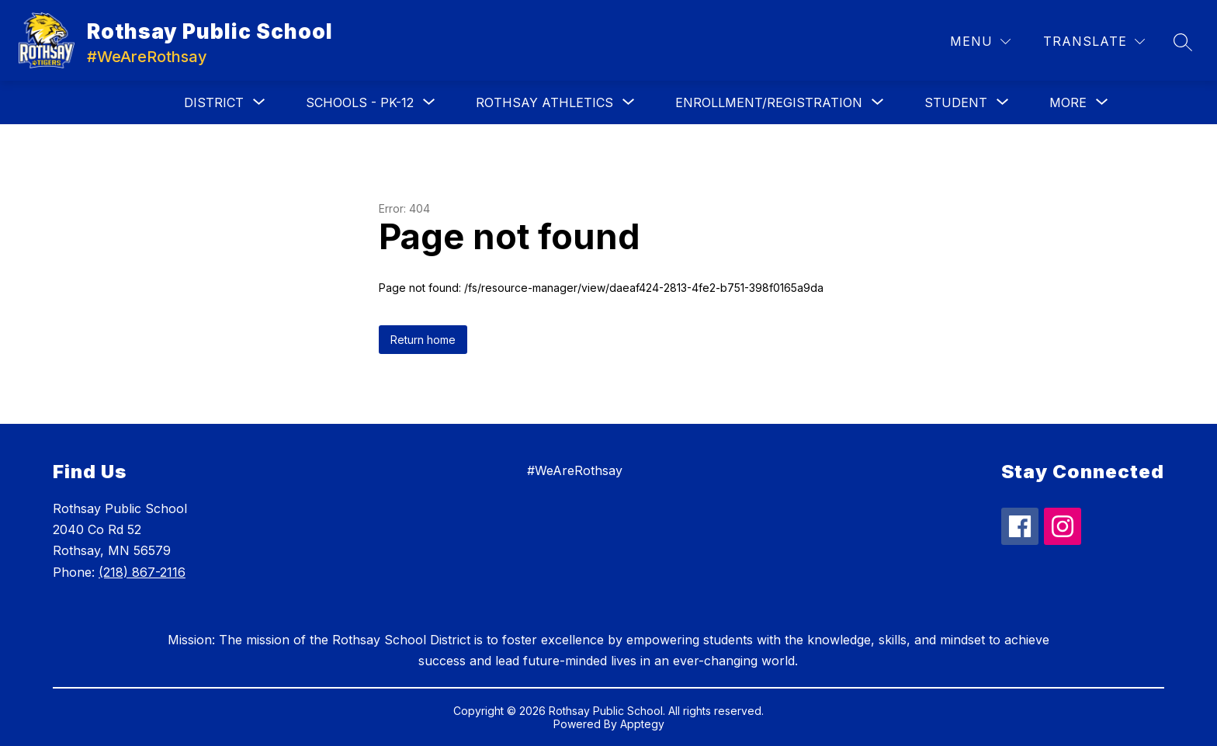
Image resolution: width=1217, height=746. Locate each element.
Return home (423, 339)
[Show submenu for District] (214, 102)
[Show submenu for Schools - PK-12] (360, 102)
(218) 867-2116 (142, 572)
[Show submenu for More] (1068, 102)
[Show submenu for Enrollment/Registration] (768, 102)
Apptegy (642, 723)
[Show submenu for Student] (955, 102)
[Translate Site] (1094, 41)
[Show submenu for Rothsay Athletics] (544, 102)
